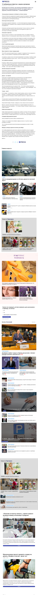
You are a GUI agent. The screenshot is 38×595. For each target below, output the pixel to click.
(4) (19, 385)
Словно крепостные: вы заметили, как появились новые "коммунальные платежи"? (27, 373)
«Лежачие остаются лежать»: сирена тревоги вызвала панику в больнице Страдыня (18, 514)
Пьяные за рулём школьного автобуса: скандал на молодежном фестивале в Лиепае (28, 198)
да (4, 310)
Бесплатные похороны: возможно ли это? (14, 496)
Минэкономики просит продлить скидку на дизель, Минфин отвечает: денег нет (17, 555)
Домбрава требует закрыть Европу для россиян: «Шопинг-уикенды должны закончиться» (18, 353)
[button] (35, 1)
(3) (5, 374)
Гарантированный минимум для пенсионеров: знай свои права (19, 409)
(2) (24, 374)
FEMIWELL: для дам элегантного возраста (11, 234)
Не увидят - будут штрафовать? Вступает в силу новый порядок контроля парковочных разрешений (18, 439)
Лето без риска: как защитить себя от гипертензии (16, 507)
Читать (19, 545)
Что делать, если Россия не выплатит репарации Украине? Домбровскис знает (10, 373)
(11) (22, 354)
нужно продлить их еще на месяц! (10, 314)
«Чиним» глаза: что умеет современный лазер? (7, 249)
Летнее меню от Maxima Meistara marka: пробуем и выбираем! (26, 249)
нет (4, 312)
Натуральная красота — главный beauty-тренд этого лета (9, 298)
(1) (16, 421)
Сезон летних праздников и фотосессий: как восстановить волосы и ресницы (26, 298)
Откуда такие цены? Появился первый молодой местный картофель (10, 198)
